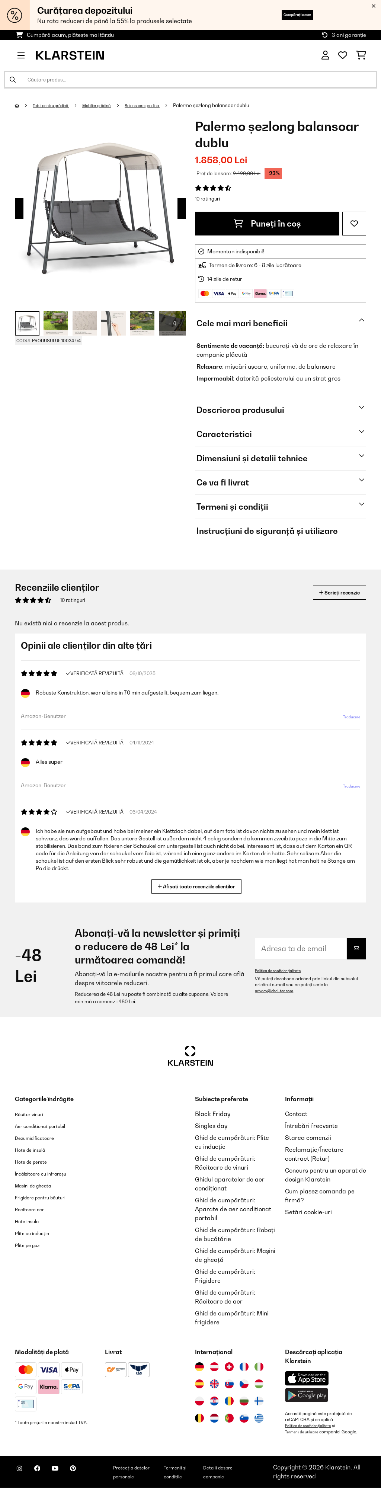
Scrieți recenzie (331, 592)
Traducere (347, 719)
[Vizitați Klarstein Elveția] (229, 1366)
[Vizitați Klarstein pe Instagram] (22, 1476)
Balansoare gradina (169, 105)
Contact (296, 1114)
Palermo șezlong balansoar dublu (244, 105)
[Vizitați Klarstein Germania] (199, 1366)
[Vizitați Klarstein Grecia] (258, 1418)
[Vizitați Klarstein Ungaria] (258, 1383)
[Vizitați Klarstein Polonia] (199, 1401)
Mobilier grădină (114, 105)
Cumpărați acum (285, 15)
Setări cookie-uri (308, 1212)
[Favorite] (342, 55)
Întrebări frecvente (311, 1125)
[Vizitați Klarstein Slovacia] (229, 1383)
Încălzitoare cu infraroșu (49, 1173)
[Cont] (325, 55)
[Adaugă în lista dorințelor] (354, 223)
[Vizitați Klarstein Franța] (244, 1366)
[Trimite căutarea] (13, 79)
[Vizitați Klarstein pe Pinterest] (93, 1476)
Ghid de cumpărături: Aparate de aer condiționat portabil (233, 1209)
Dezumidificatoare (41, 1137)
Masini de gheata (39, 1185)
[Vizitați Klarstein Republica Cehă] (244, 1383)
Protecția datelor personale (151, 1474)
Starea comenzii (308, 1137)
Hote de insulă (35, 1149)
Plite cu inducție (37, 1233)
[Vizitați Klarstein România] (229, 1401)
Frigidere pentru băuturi (49, 1197)
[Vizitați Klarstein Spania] (199, 1383)
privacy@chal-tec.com (278, 990)
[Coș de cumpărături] (361, 55)
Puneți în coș (267, 223)
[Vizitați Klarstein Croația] (214, 1401)
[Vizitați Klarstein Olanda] (214, 1418)
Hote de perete (36, 1161)
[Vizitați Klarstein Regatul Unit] (214, 1383)
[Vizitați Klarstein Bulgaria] (244, 1401)
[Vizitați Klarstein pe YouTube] (70, 1476)
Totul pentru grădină (57, 105)
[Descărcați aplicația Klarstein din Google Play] (307, 1395)
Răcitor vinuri (33, 1114)
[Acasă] (24, 105)
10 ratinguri (207, 199)
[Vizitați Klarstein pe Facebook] (46, 1476)
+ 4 (172, 323)
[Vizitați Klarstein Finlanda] (258, 1401)
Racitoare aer (34, 1209)
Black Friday (212, 1114)
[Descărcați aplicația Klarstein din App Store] (307, 1378)
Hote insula (30, 1221)
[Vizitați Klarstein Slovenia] (244, 1418)
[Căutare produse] (190, 80)
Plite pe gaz (31, 1244)
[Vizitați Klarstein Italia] (258, 1366)
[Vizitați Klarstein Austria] (214, 1366)
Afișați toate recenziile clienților (199, 885)
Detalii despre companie (239, 1474)
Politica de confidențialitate (282, 970)
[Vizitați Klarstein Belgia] (199, 1418)
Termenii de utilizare (305, 1431)
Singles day (211, 1125)
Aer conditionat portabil (48, 1125)
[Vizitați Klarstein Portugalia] (229, 1418)
